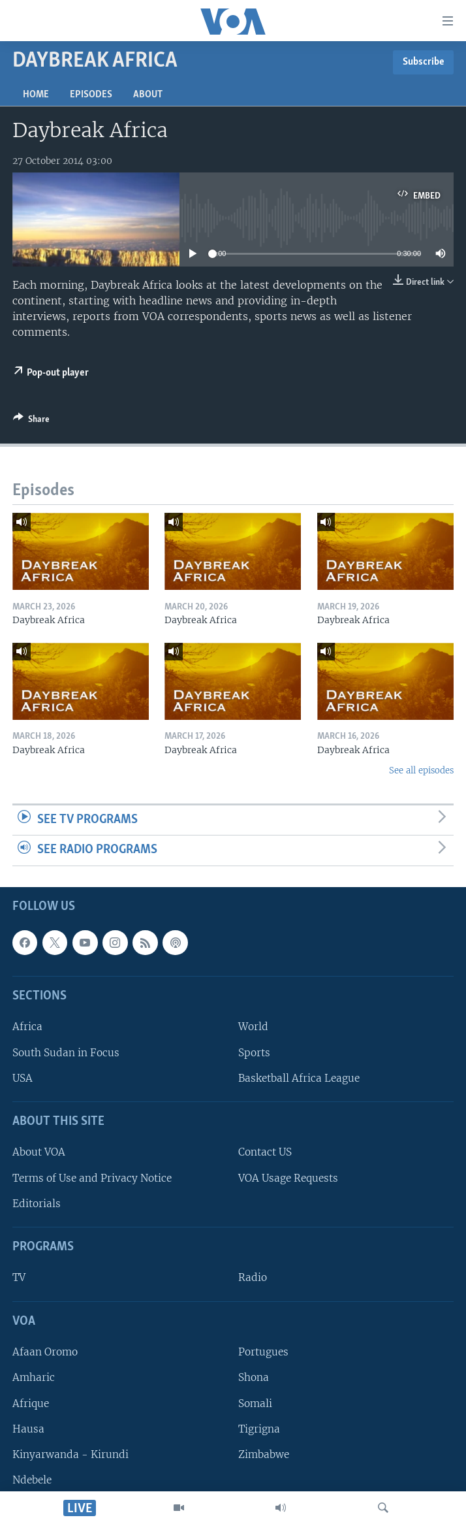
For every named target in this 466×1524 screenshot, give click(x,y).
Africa (27, 1026)
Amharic (33, 1377)
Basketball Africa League (299, 1078)
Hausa (28, 1429)
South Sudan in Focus (65, 1052)
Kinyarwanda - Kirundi (70, 1454)
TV (18, 1277)
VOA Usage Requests (288, 1178)
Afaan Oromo (45, 1352)
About (148, 94)
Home (36, 94)
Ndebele (32, 1480)
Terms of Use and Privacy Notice (92, 1178)
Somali (255, 1403)
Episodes (91, 94)
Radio (252, 1277)
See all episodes (421, 770)
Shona (253, 1377)
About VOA (38, 1152)
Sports (254, 1052)
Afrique (30, 1403)
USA (22, 1078)
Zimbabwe (263, 1454)
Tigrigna (259, 1429)
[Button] (31, 421)
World (253, 1026)
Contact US (265, 1152)
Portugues (263, 1352)
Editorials (36, 1203)
